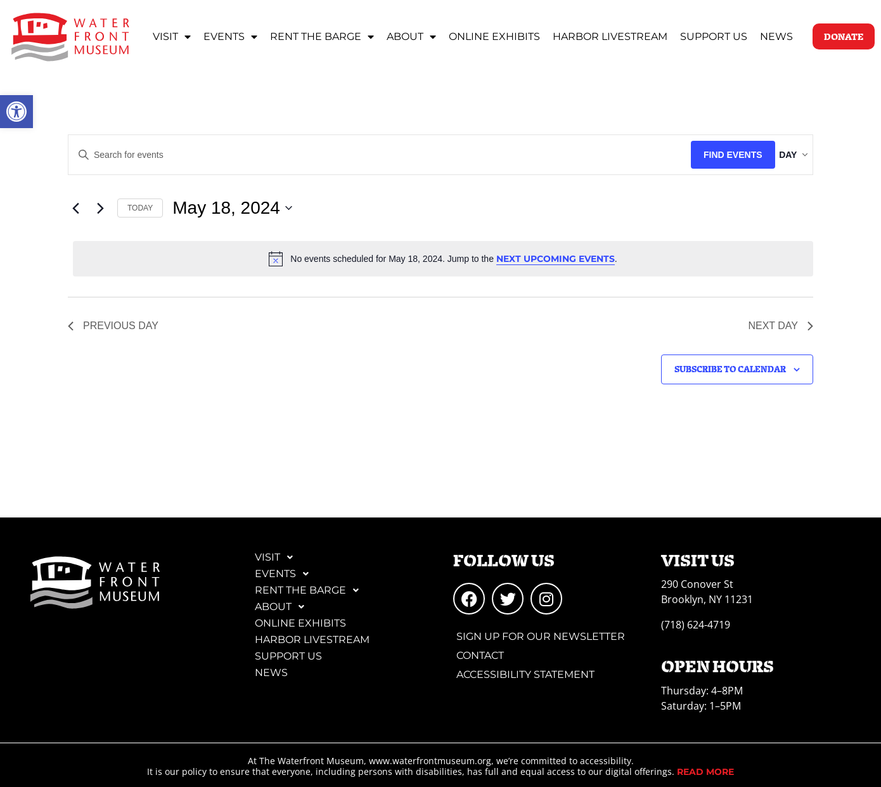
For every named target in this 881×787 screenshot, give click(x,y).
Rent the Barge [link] (322, 36)
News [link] (776, 36)
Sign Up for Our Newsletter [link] (540, 636)
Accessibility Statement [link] (525, 674)
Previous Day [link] (113, 325)
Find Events (710, 155)
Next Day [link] (780, 325)
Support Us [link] (713, 36)
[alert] (443, 258)
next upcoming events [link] (555, 258)
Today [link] (140, 208)
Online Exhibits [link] (494, 36)
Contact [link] (480, 655)
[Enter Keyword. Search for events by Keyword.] (368, 155)
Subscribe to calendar (730, 368)
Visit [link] (172, 36)
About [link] (411, 36)
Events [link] (230, 36)
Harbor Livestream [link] (610, 36)
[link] (16, 111)
